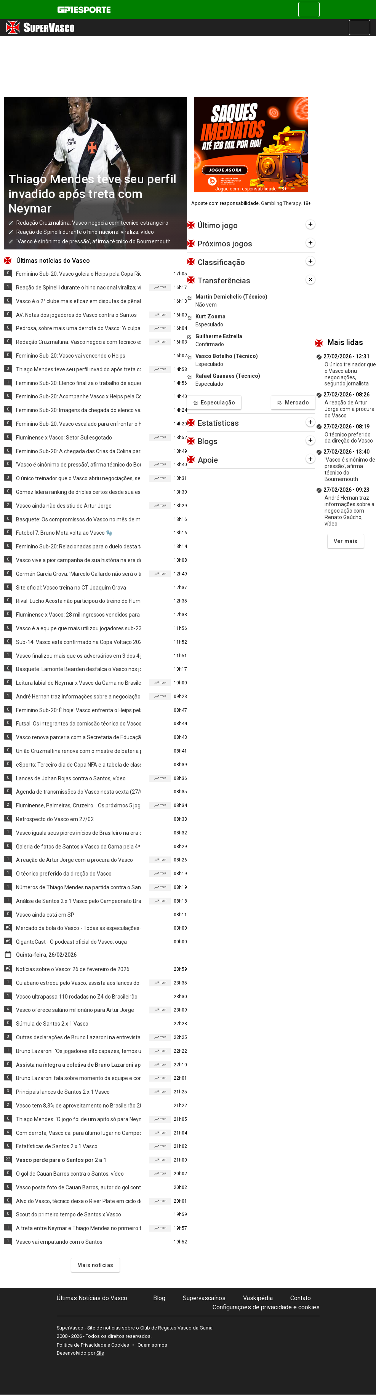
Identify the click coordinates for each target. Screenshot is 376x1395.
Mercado (293, 403)
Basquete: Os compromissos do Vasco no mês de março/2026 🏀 (78, 519)
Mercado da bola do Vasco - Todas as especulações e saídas (78, 928)
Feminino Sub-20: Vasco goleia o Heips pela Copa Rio (78, 274)
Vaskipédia (258, 1298)
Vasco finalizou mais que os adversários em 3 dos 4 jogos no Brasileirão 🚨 (78, 656)
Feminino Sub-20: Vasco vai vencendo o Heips (70, 356)
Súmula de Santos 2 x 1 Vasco (52, 1024)
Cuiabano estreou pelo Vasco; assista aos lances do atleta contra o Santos (78, 983)
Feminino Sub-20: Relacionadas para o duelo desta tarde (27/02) (78, 546)
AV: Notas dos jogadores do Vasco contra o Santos (76, 315)
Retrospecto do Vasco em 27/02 (55, 819)
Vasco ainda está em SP (45, 915)
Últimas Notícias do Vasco (92, 1298)
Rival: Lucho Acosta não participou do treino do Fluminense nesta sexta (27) (78, 601)
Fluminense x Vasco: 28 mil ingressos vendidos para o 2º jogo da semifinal (78, 615)
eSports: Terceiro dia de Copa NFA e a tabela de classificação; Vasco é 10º (78, 765)
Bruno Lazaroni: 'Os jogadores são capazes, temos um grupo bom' (78, 1051)
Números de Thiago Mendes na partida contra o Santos (78, 887)
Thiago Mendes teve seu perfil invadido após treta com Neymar (92, 194)
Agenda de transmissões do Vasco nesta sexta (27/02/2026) (78, 792)
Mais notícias (95, 1265)
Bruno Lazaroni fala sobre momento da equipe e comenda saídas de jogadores (78, 1078)
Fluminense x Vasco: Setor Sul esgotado (64, 438)
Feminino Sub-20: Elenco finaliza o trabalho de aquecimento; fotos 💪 (78, 383)
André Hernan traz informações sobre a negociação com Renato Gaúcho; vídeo (78, 697)
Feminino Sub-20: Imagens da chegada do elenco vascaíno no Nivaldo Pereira (78, 410)
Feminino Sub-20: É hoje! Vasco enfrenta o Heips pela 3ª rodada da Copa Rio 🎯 (78, 710)
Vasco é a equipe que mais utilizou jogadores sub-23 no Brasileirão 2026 (78, 628)
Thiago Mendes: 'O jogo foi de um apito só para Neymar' (78, 1119)
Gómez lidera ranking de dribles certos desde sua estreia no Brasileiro (78, 492)
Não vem (206, 305)
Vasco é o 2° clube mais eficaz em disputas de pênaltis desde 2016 (78, 301)
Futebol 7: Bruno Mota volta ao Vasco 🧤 (64, 533)
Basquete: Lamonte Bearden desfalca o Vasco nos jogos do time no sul (78, 669)
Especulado (209, 324)
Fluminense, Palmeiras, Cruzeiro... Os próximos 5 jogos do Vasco (78, 805)
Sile (100, 1353)
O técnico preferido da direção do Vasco (64, 874)
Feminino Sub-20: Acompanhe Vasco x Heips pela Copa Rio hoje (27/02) (78, 396)
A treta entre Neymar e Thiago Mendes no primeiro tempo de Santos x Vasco (78, 1228)
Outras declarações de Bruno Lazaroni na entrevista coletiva (78, 1037)
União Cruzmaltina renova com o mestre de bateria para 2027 (78, 751)
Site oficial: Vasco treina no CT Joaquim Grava (71, 588)
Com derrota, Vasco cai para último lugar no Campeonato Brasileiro (78, 1133)
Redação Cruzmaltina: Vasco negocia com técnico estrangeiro (92, 223)
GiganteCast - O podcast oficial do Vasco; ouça (71, 942)
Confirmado (209, 344)
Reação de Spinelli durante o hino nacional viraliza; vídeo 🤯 (78, 287)
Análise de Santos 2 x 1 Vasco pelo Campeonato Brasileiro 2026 (78, 901)
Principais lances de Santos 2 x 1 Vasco (63, 1092)
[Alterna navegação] (309, 9)
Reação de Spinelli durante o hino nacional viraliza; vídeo (85, 232)
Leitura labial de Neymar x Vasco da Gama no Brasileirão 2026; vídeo (78, 683)
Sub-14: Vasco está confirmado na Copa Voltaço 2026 (78, 642)
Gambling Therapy (281, 203)
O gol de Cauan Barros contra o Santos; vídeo (70, 1174)
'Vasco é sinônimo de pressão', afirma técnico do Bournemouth (93, 241)
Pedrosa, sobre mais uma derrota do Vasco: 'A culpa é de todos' (78, 328)
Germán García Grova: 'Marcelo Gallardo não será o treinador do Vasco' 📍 (78, 574)
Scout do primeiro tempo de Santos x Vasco (68, 1214)
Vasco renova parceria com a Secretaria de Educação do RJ (78, 737)
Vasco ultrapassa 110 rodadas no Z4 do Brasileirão (77, 997)
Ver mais (346, 541)
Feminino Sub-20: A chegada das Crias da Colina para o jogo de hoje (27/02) (78, 451)
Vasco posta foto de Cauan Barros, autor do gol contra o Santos (78, 1187)
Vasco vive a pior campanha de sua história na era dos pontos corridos (78, 560)
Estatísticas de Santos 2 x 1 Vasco (57, 1146)
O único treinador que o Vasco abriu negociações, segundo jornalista (78, 478)
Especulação (214, 403)
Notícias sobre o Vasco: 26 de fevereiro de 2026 (73, 969)
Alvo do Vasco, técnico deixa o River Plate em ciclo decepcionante (78, 1201)
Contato (300, 1298)
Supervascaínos (204, 1298)
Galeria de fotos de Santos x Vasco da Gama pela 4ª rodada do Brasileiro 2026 (78, 847)
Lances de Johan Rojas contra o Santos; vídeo (71, 778)
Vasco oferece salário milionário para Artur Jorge (75, 1010)
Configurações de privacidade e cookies (266, 1307)
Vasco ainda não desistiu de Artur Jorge (64, 506)
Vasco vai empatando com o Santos (59, 1242)
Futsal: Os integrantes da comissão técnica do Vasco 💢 (78, 724)
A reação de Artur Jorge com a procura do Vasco (74, 860)
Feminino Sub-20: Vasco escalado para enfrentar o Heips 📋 (78, 424)
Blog (159, 1298)
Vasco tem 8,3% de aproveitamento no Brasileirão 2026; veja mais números (78, 1106)
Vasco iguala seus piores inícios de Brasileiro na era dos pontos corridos (78, 833)
